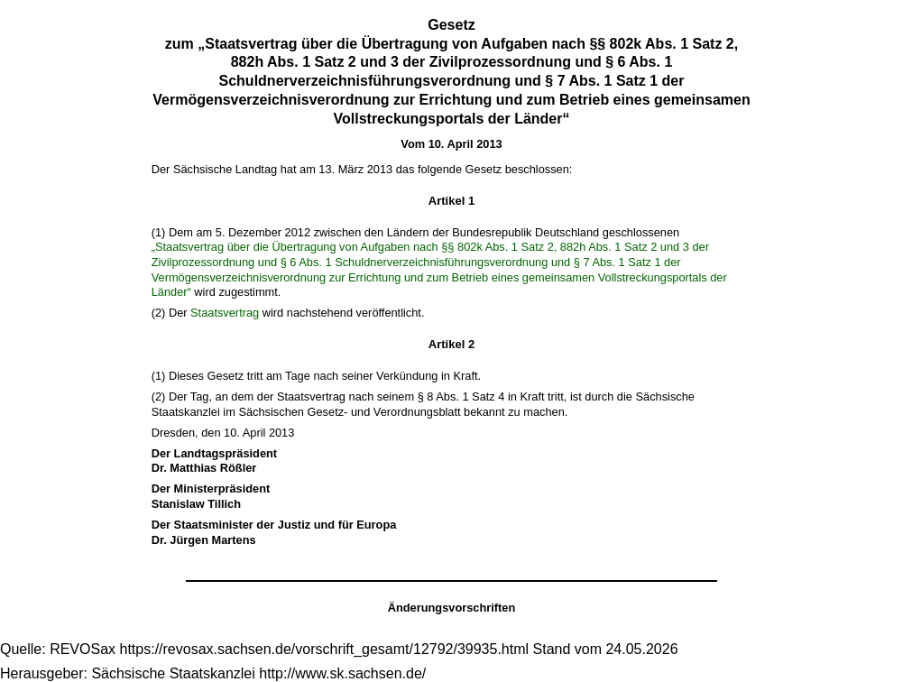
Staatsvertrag (224, 312)
